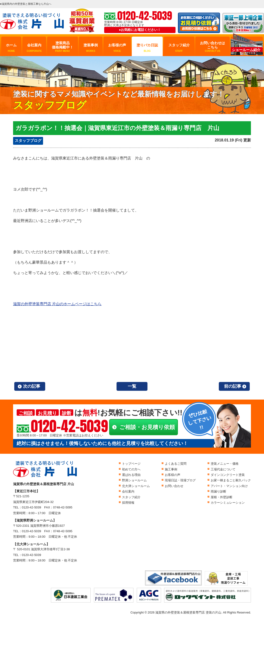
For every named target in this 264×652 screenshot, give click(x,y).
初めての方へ (131, 469)
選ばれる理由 (131, 475)
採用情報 (128, 502)
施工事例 (171, 469)
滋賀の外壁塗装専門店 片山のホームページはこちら (57, 304)
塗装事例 (91, 48)
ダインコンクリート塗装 (228, 475)
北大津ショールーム (136, 486)
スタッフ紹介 (179, 48)
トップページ (131, 463)
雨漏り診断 (218, 491)
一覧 (132, 386)
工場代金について (223, 469)
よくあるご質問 (175, 463)
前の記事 (232, 386)
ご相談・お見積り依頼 (147, 427)
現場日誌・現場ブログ (180, 480)
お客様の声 (117, 48)
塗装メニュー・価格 (225, 463)
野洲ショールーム (134, 480)
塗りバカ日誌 (147, 48)
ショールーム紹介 (246, 50)
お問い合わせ (174, 486)
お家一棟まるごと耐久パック (231, 480)
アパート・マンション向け (229, 486)
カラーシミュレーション (228, 502)
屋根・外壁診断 (221, 497)
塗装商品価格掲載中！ (62, 47)
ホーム (11, 48)
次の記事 (31, 386)
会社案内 (34, 48)
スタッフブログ (28, 141)
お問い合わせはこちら (212, 47)
